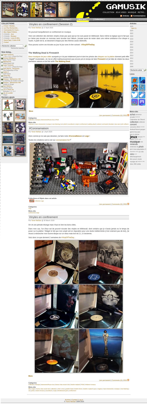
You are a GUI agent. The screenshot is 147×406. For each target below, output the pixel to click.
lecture (140, 137)
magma (100, 389)
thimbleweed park (63, 390)
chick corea (61, 389)
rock (136, 154)
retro (132, 154)
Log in (81, 400)
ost (62, 124)
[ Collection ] (98, 19)
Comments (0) (117, 115)
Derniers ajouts (8, 97)
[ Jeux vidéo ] (49, 19)
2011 (131, 61)
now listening (56, 124)
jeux (133, 137)
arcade (132, 117)
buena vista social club (43, 389)
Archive (67, 400)
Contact (74, 400)
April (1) (133, 28)
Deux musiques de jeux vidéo (39, 57)
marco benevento (40, 124)
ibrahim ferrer (78, 389)
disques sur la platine (106, 57)
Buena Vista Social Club (63, 384)
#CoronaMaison (75, 136)
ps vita (141, 152)
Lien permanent (105, 115)
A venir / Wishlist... (10, 26)
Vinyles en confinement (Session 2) (50, 24)
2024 (131, 30)
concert (133, 124)
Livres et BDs (15, 38)
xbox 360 (133, 164)
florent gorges (140, 129)
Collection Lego (39, 201)
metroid (136, 139)
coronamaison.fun (63, 140)
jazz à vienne (134, 134)
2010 (131, 64)
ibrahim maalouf (88, 389)
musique (48, 124)
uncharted (105, 124)
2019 (131, 39)
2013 (131, 55)
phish (65, 124)
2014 (131, 53)
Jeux (12, 34)
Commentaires (139, 16)
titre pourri (133, 159)
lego (38, 212)
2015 (131, 50)
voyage (132, 161)
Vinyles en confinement (43, 217)
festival (132, 129)
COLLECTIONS (7, 24)
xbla (143, 161)
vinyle (77, 124)
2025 (138, 27)
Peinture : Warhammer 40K (12, 79)
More (31, 111)
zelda (139, 164)
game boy (133, 132)
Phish (57, 119)
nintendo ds (134, 147)
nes (141, 142)
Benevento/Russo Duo (47, 119)
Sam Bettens (7, 86)
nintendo (134, 144)
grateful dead (69, 389)
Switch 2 (6, 72)
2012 (131, 58)
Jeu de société (8, 93)
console (142, 126)
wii (136, 161)
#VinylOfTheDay (88, 45)
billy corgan (31, 389)
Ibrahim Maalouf (75, 384)
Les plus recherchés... (11, 28)
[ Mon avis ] (82, 19)
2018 (131, 41)
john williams (125, 124)
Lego (29, 208)
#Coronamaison (39, 128)
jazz (95, 389)
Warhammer (7, 61)
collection (31, 124)
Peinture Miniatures (9, 58)
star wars (117, 124)
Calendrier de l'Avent (137, 119)
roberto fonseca (40, 390)
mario (132, 139)
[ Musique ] (66, 19)
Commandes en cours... (12, 30)
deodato (111, 124)
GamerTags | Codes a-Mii (12, 40)
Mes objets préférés (10, 32)
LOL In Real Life (8, 89)
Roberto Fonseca (90, 384)
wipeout (140, 161)
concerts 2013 (135, 127)
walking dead (92, 124)
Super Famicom (8, 54)
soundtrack (71, 124)
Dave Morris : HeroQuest (11, 68)
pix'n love (133, 149)
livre (144, 136)
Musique (37, 119)
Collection (31, 119)
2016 (131, 47)
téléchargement (135, 156)
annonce (138, 114)
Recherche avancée (17, 48)
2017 (131, 44)
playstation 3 (141, 149)
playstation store (134, 151)
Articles (133, 24)
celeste (99, 124)
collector (142, 122)
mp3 (140, 139)
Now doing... (6, 52)
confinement (83, 124)
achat (132, 114)
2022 (131, 33)
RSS (126, 115)
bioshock (137, 117)
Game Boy (6, 75)
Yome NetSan (36, 28)
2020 (131, 36)
